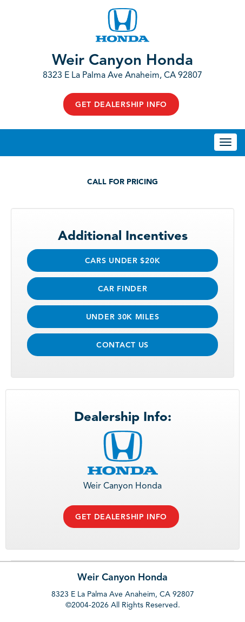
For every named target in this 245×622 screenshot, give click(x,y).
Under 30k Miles (123, 317)
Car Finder (123, 289)
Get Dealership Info (121, 105)
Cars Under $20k (123, 261)
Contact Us (122, 345)
